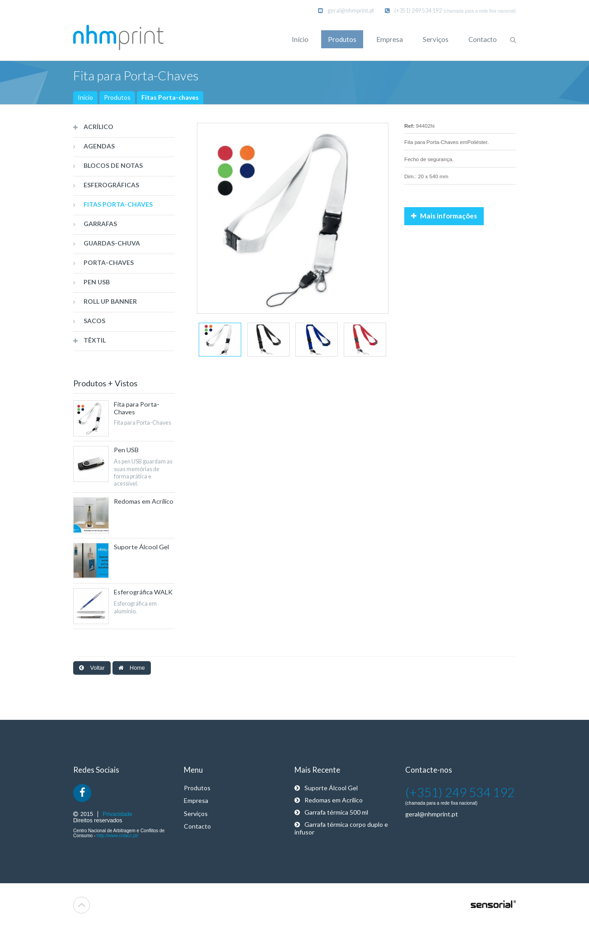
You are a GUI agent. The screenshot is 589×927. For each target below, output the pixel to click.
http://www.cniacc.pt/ (117, 835)
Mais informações (444, 216)
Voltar (92, 668)
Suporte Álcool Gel (326, 788)
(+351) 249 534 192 (413, 10)
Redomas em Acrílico (328, 800)
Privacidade (117, 814)
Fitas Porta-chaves (170, 97)
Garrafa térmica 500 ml (331, 812)
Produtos (117, 97)
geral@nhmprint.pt (346, 10)
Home (131, 668)
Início (85, 97)
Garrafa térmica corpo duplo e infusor (341, 828)
